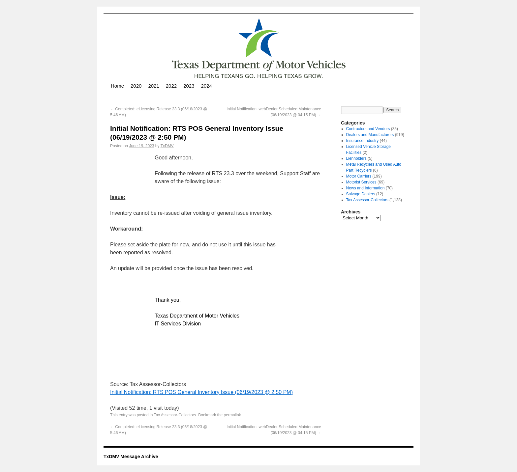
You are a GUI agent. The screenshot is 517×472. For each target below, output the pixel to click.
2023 (188, 86)
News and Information (365, 188)
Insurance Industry (362, 140)
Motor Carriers (359, 176)
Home (117, 86)
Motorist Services (361, 182)
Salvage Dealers (360, 194)
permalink (232, 415)
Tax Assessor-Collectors (175, 415)
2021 (153, 86)
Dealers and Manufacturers (370, 134)
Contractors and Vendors (368, 128)
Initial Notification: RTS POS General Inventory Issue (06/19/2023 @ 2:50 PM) (201, 392)
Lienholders (356, 158)
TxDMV (167, 146)
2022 (171, 86)
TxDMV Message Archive (131, 456)
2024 (206, 86)
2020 (136, 86)
